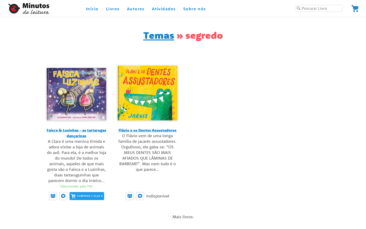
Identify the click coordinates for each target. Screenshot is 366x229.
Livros (113, 8)
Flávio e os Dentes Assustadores (147, 130)
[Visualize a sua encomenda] (355, 8)
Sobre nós (194, 8)
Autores (135, 8)
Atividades (164, 8)
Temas (158, 35)
